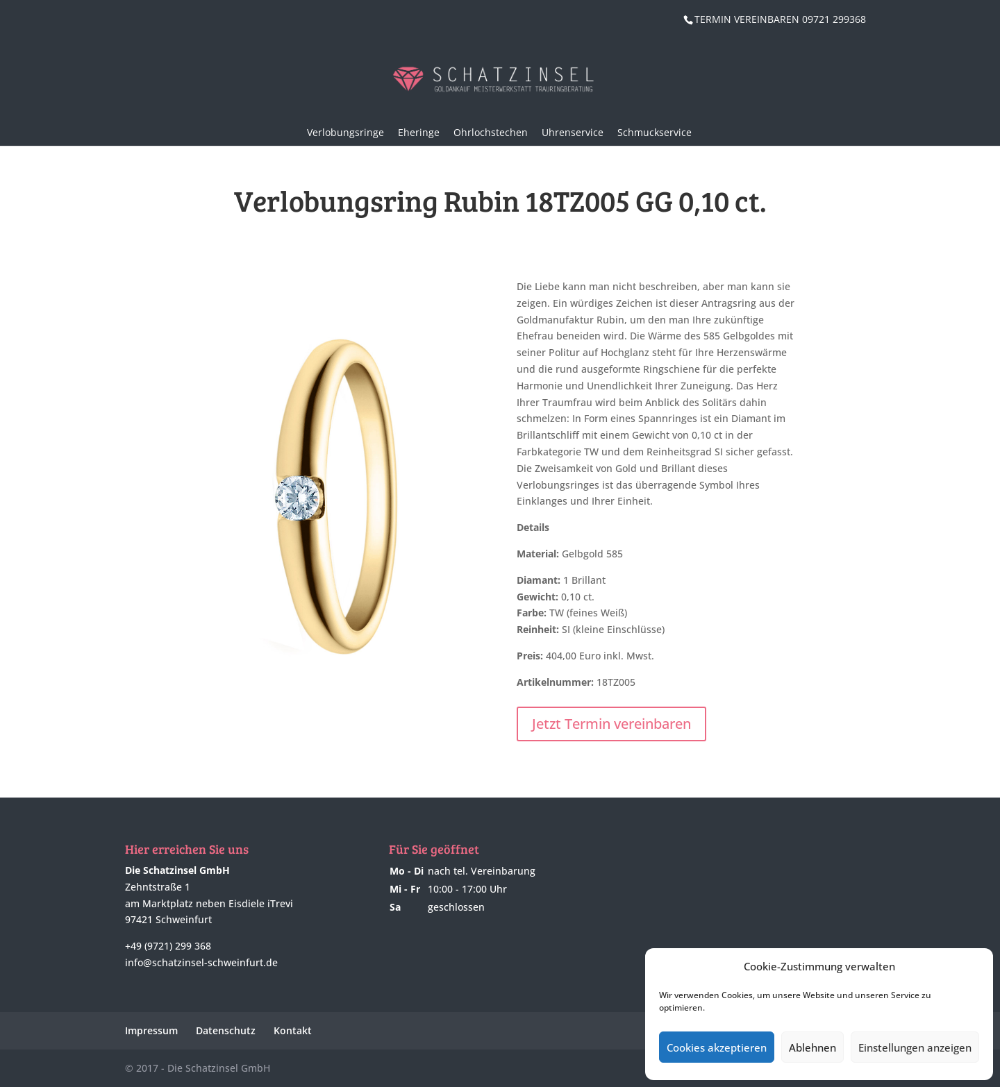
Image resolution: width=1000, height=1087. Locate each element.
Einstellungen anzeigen (915, 1047)
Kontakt (293, 1030)
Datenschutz (226, 1030)
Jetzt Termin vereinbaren (611, 723)
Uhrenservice (572, 132)
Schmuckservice (654, 132)
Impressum (151, 1030)
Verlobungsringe (345, 132)
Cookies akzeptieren (717, 1047)
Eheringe (419, 132)
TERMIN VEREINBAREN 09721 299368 (780, 19)
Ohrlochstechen (490, 132)
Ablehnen (812, 1047)
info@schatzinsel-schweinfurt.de (201, 962)
